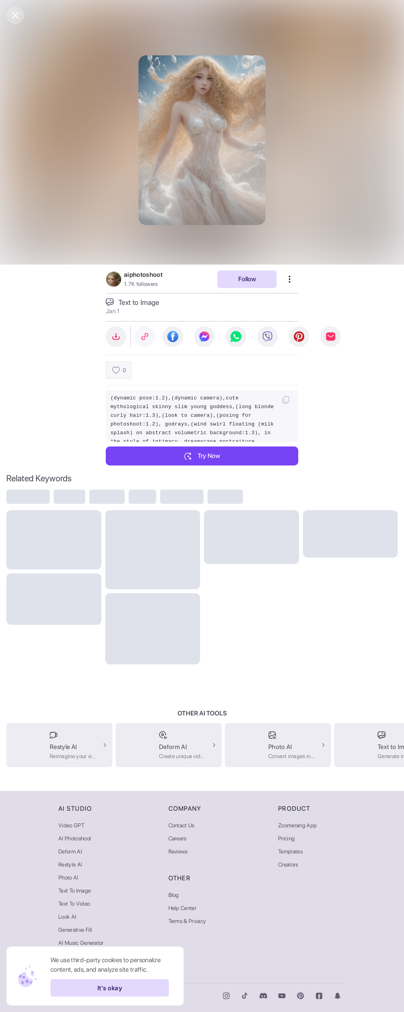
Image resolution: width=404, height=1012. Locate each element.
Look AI (67, 917)
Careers (177, 838)
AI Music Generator (81, 943)
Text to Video (74, 903)
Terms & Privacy (187, 921)
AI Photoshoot (74, 838)
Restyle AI (70, 864)
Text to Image (74, 890)
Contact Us (181, 825)
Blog (173, 895)
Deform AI (70, 851)
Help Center (182, 908)
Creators (288, 864)
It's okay (109, 988)
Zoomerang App (297, 825)
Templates (290, 851)
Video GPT (71, 825)
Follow (247, 279)
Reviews (178, 851)
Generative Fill (75, 930)
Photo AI (68, 877)
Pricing (286, 838)
